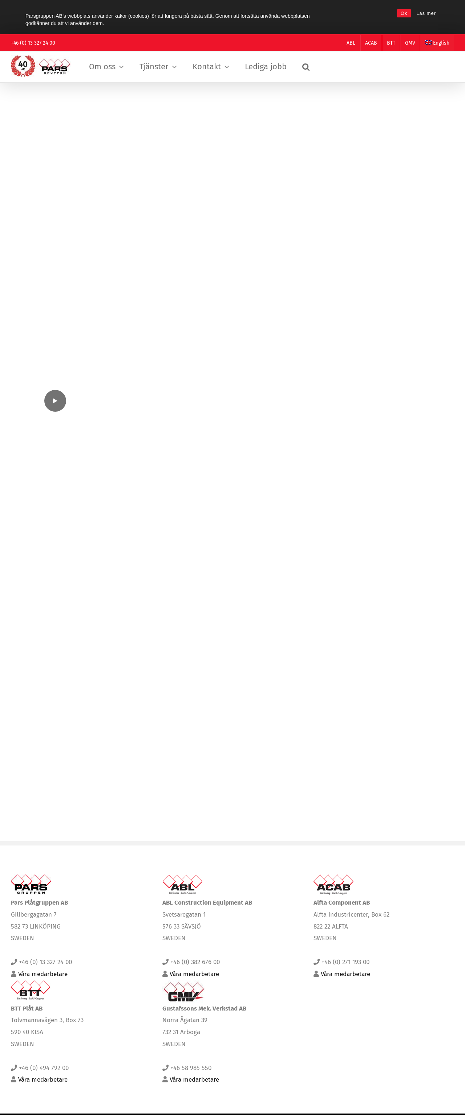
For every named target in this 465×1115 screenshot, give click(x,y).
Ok (404, 13)
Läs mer (426, 13)
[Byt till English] (437, 43)
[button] (306, 67)
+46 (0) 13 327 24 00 (33, 43)
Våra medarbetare (43, 982)
